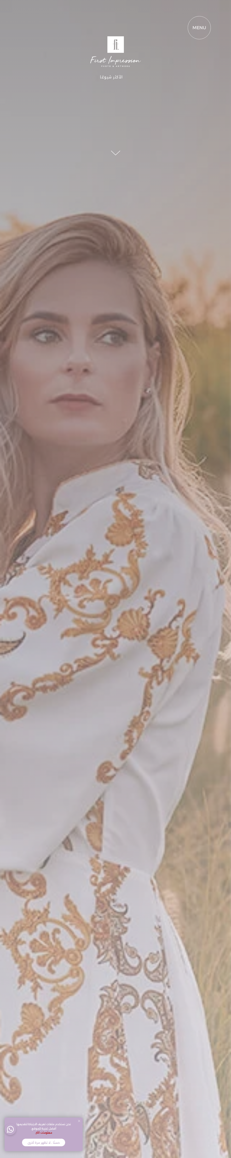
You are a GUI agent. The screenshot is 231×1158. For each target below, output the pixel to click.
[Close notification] (79, 1121)
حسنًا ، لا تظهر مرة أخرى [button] (44, 1142)
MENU (184, 27)
